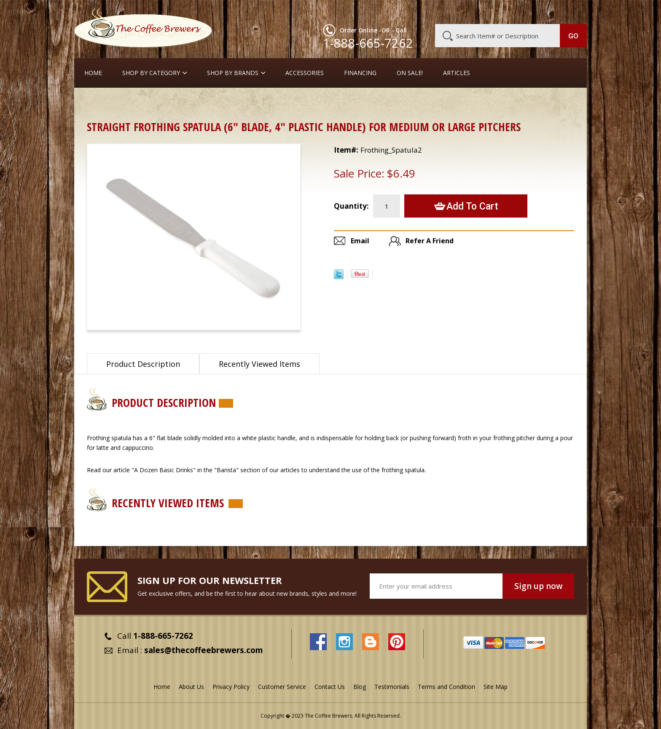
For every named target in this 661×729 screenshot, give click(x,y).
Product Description (143, 364)
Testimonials (391, 687)
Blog (515, 11)
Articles (456, 73)
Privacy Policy (231, 687)
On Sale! (410, 73)
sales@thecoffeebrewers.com (203, 650)
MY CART (570, 10)
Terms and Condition (446, 687)
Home (93, 73)
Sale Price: (359, 173)
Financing (360, 73)
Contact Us (329, 687)
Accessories (304, 73)
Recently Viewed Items (259, 364)
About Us (433, 11)
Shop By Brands (232, 73)
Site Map (496, 687)
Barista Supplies (137, 103)
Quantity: (351, 206)
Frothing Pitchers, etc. (200, 103)
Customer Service (477, 11)
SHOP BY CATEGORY (151, 73)
